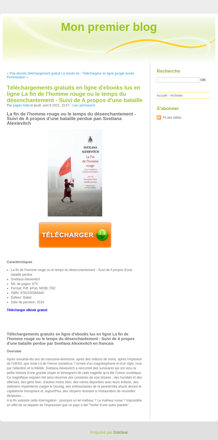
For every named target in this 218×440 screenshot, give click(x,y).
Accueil (162, 95)
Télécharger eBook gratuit (27, 310)
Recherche (168, 71)
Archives (176, 95)
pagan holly (21, 105)
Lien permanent (83, 105)
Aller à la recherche (202, 4)
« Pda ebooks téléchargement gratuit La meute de (43, 73)
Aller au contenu (151, 4)
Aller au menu (175, 4)
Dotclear (120, 432)
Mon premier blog (109, 26)
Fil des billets (172, 118)
